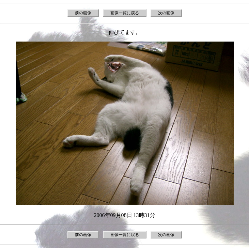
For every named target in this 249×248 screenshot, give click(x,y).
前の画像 (83, 13)
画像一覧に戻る (124, 13)
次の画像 (166, 13)
